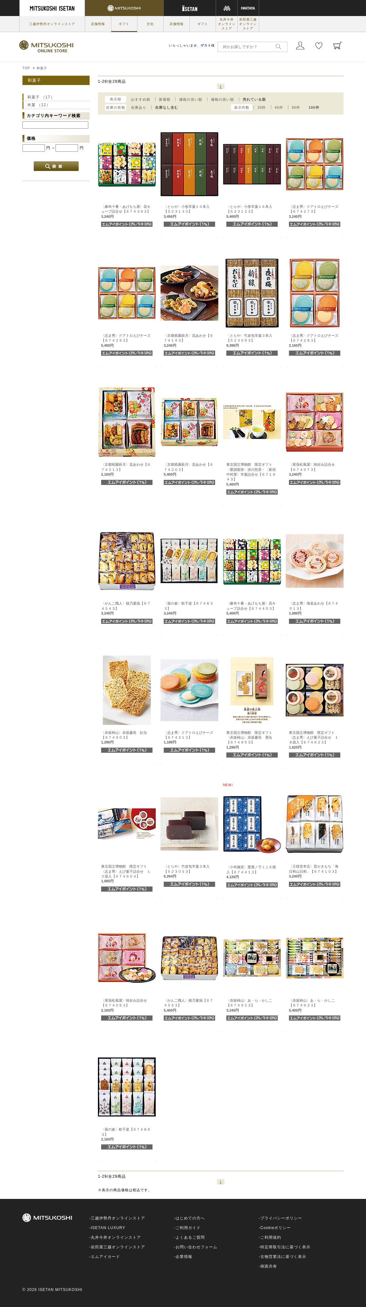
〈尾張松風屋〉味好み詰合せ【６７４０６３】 (124, 1005)
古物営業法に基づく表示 (283, 1256)
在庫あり (138, 107)
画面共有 (268, 1266)
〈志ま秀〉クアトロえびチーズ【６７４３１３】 (188, 737)
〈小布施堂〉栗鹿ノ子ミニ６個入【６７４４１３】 (251, 872)
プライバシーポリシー (281, 1218)
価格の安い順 (190, 99)
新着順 (164, 99)
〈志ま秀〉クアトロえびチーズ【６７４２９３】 (126, 340)
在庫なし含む (166, 107)
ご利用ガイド (188, 1228)
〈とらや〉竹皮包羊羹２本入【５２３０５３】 (187, 871)
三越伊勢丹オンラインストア (52, 24)
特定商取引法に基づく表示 (285, 1247)
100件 (314, 107)
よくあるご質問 (190, 1237)
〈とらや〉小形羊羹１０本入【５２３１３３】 (187, 211)
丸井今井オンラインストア (227, 24)
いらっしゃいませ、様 (192, 45)
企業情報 (184, 1256)
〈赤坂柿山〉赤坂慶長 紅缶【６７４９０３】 (124, 737)
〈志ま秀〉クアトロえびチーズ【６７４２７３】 (313, 211)
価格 (31, 138)
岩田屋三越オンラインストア (248, 24)
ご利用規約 (270, 1237)
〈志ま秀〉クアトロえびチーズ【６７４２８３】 (313, 340)
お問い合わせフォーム (196, 1247)
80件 (296, 107)
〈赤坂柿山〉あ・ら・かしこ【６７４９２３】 (249, 1005)
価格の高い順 (222, 99)
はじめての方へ (190, 1218)
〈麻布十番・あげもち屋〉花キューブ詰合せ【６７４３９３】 (126, 211)
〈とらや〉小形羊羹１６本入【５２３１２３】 (249, 211)
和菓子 (42, 68)
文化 (150, 24)
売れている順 (254, 99)
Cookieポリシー (275, 1228)
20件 (261, 107)
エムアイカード (105, 1256)
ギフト (124, 24)
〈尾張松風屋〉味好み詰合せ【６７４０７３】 (312, 469)
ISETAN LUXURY (108, 1228)
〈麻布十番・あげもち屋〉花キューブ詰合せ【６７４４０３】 (251, 608)
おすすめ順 (140, 99)
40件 (279, 107)
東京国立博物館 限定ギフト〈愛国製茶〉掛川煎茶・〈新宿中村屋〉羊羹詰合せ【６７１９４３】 (251, 474)
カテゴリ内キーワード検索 (54, 115)
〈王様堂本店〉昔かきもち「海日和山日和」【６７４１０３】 (313, 871)
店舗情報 (98, 24)
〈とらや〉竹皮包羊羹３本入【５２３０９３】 (249, 340)
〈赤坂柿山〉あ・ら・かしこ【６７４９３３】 (312, 1005)
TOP (26, 68)
